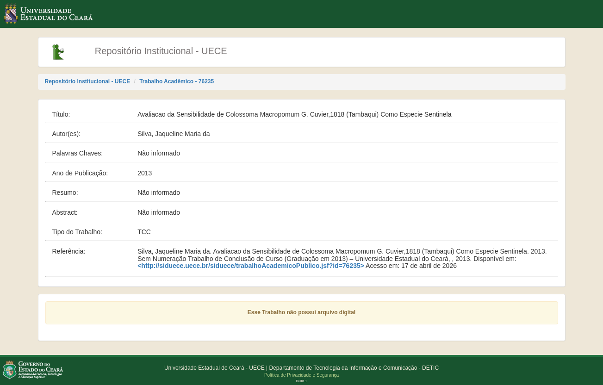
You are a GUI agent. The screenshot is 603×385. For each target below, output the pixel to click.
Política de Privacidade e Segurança (301, 375)
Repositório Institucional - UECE (88, 81)
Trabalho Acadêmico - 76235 (176, 81)
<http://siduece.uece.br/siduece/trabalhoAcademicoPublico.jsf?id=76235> (250, 265)
